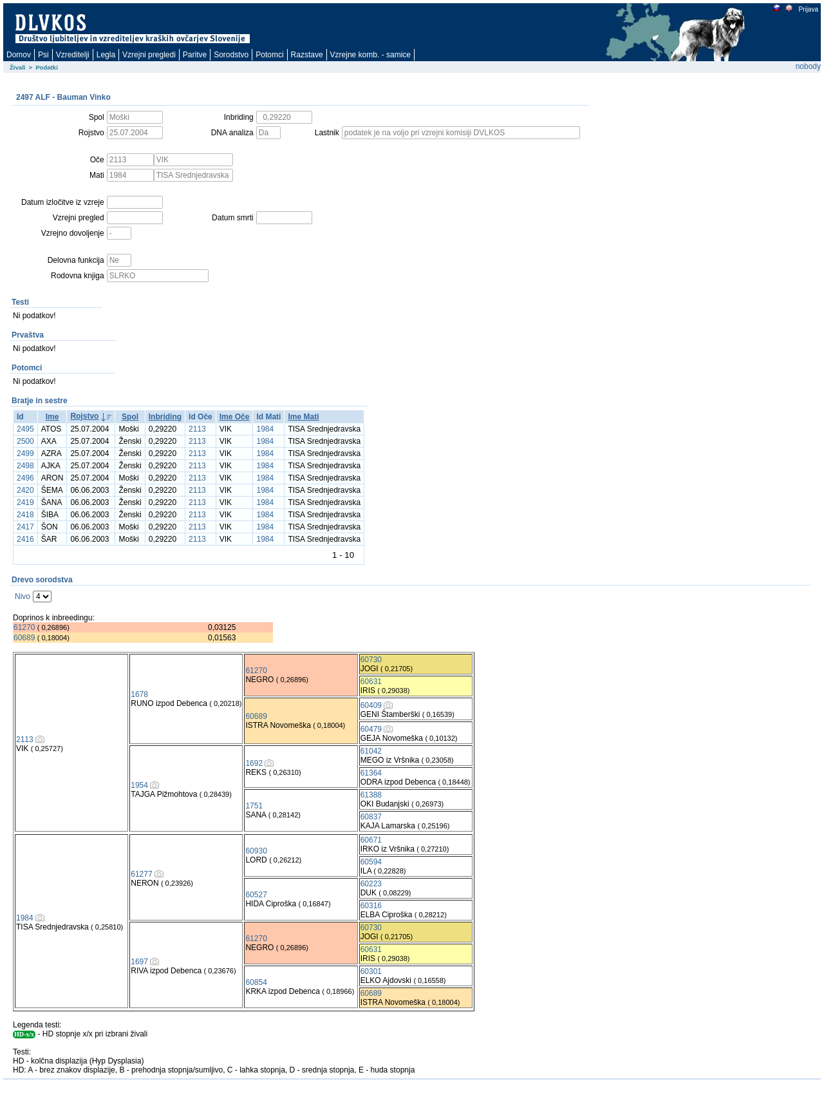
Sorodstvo (231, 54)
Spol (130, 416)
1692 (254, 763)
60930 (256, 850)
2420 (25, 490)
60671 (371, 839)
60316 (371, 905)
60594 (371, 861)
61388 (371, 794)
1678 (139, 694)
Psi (43, 54)
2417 (25, 526)
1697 (139, 961)
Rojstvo (84, 416)
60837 (371, 816)
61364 (371, 772)
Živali (18, 67)
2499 (25, 453)
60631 (371, 681)
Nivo (22, 596)
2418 (25, 514)
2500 (25, 441)
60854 (256, 982)
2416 (25, 539)
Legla (106, 54)
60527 (256, 894)
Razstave (307, 54)
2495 (25, 429)
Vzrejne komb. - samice (370, 54)
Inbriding (165, 416)
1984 (265, 429)
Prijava (808, 9)
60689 (24, 637)
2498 (25, 465)
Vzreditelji (72, 54)
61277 (141, 874)
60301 (371, 971)
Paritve (195, 54)
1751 (254, 805)
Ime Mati (303, 416)
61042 (371, 751)
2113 (197, 429)
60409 (371, 705)
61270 (24, 627)
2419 (25, 502)
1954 (139, 785)
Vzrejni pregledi (149, 54)
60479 (371, 729)
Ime (52, 416)
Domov (18, 54)
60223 (371, 883)
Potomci (269, 54)
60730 (371, 659)
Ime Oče (235, 416)
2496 (25, 477)
